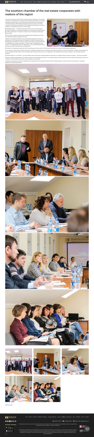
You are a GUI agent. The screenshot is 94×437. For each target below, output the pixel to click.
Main (22, 1)
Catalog (25, 1)
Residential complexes (42, 416)
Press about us (44, 1)
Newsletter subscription (10, 424)
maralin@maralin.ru (67, 421)
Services (34, 1)
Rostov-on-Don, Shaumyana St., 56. (81, 421)
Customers (30, 1)
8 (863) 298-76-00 (75, 1)
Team (49, 1)
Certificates (53, 1)
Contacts (62, 1)
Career (58, 1)
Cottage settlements (52, 416)
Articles (39, 1)
